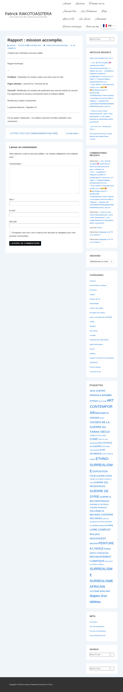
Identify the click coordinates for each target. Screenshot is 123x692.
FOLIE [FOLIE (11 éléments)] (93, 476)
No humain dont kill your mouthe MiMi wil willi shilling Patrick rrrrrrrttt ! (101, 136)
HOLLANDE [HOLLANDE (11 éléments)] (95, 511)
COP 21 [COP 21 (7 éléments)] (101, 439)
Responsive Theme (46, 684)
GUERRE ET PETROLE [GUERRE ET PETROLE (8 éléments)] (99, 504)
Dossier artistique (72, 27)
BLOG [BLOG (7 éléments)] (102, 418)
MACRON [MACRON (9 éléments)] (94, 544)
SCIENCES (94, 362)
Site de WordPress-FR (97, 635)
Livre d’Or (68, 19)
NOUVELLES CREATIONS (99, 340)
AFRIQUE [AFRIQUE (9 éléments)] (94, 401)
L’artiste (80, 4)
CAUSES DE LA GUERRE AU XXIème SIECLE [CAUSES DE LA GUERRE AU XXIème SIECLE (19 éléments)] (100, 427)
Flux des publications (97, 626)
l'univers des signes (96, 308)
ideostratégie (62, 45)
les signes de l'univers (97, 313)
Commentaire (15, 164)
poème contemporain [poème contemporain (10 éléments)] (99, 553)
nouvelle (92, 335)
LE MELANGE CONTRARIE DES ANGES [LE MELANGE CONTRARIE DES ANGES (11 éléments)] (101, 515)
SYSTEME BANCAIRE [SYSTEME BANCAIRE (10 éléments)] (100, 591)
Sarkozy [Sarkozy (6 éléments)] (100, 564)
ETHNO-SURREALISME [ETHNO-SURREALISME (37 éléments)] (101, 465)
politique (92, 353)
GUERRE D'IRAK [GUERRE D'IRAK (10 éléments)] (104, 476)
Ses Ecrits (84, 19)
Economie (93, 290)
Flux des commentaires (98, 631)
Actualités (100, 19)
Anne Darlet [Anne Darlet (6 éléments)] (102, 401)
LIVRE (92, 322)
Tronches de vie (96, 4)
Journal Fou (69, 11)
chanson (93, 281)
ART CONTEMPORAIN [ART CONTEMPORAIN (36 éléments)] (102, 407)
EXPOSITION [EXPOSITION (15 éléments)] (100, 471)
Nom (11, 199)
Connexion (93, 622)
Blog (104, 11)
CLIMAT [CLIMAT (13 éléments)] (94, 439)
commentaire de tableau (98, 285)
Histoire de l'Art (95, 299)
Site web (13, 222)
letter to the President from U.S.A (101, 58)
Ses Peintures (89, 11)
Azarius (99, 228)
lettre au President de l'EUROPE (101, 317)
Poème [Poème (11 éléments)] (107, 549)
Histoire (92, 294)
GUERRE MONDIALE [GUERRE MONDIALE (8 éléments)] (98, 508)
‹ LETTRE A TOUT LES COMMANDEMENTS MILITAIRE (33, 133)
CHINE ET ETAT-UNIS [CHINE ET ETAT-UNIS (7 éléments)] (98, 435)
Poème (92, 349)
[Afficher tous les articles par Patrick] (11, 45)
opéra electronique (96, 344)
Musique (93, 326)
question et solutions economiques (102, 358)
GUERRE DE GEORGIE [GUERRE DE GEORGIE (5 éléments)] (97, 479)
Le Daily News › (72, 133)
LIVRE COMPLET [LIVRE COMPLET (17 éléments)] (100, 529)
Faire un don (92, 27)
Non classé (93, 331)
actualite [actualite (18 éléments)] (107, 395)
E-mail (12, 211)
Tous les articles (95, 367)
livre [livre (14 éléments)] (111, 525)
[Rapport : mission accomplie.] (35, 45)
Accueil (67, 4)
